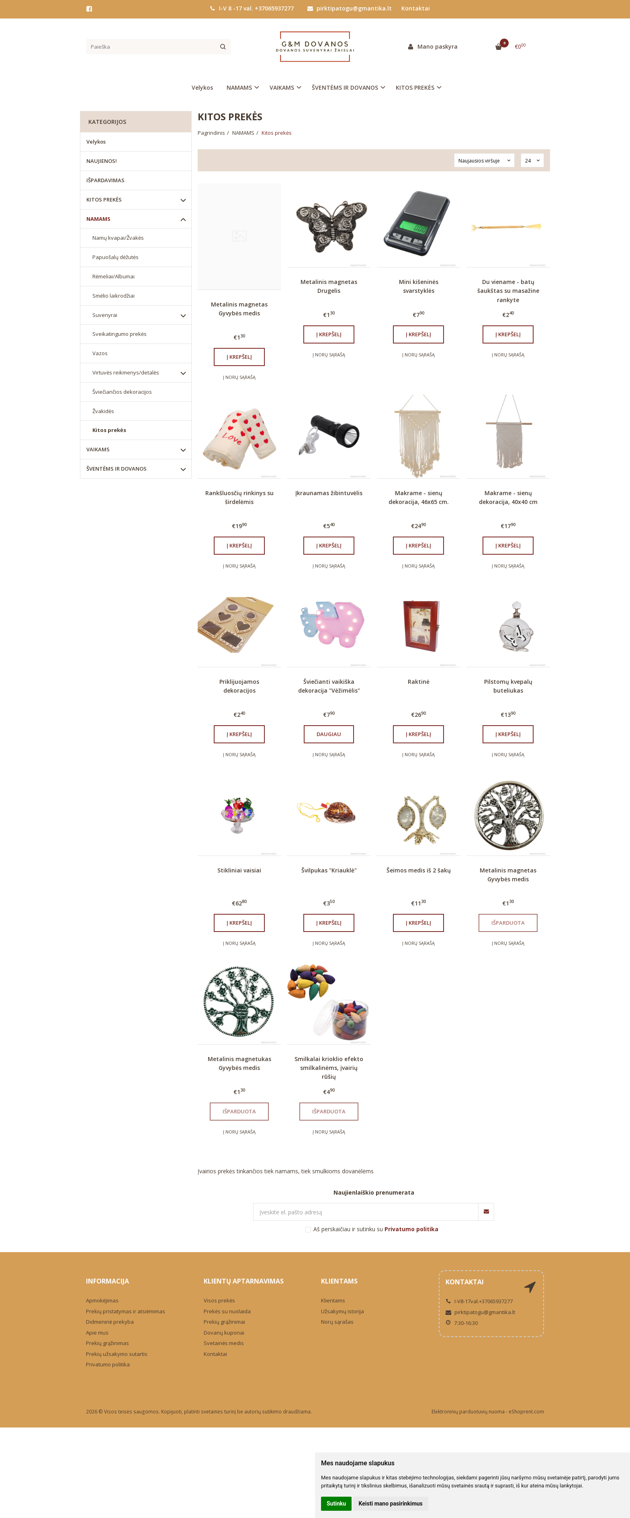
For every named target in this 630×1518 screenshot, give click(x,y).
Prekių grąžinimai (224, 1321)
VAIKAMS (98, 449)
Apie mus (97, 1332)
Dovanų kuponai (224, 1332)
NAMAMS (98, 218)
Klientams (339, 1281)
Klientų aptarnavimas (244, 1281)
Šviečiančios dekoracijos (122, 391)
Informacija (107, 1281)
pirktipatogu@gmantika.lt (349, 8)
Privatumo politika (108, 1364)
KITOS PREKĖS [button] (415, 87)
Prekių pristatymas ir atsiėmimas (125, 1311)
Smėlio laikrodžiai (113, 295)
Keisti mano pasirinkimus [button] (391, 1503)
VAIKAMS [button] (282, 87)
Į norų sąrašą (239, 377)
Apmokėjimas (102, 1300)
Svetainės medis (224, 1343)
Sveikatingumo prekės (119, 333)
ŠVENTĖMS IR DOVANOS (116, 468)
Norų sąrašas (337, 1321)
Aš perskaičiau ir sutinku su (375, 1229)
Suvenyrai (104, 315)
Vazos (100, 353)
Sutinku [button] (336, 1503)
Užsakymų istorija (342, 1311)
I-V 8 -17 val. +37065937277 (252, 8)
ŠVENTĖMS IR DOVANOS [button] (345, 87)
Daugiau (329, 734)
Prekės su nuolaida (227, 1311)
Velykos (202, 87)
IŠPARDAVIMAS (105, 180)
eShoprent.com (526, 1411)
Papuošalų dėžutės (115, 257)
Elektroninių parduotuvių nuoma (468, 1411)
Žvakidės (103, 411)
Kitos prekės (109, 430)
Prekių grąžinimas (107, 1343)
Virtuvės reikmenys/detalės (125, 372)
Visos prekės (219, 1300)
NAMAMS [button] (239, 87)
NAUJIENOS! (101, 161)
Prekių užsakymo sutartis (116, 1354)
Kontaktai (415, 8)
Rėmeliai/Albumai (113, 276)
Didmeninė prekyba (110, 1321)
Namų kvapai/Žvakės (118, 237)
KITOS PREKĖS (104, 199)
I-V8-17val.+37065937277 (479, 1301)
